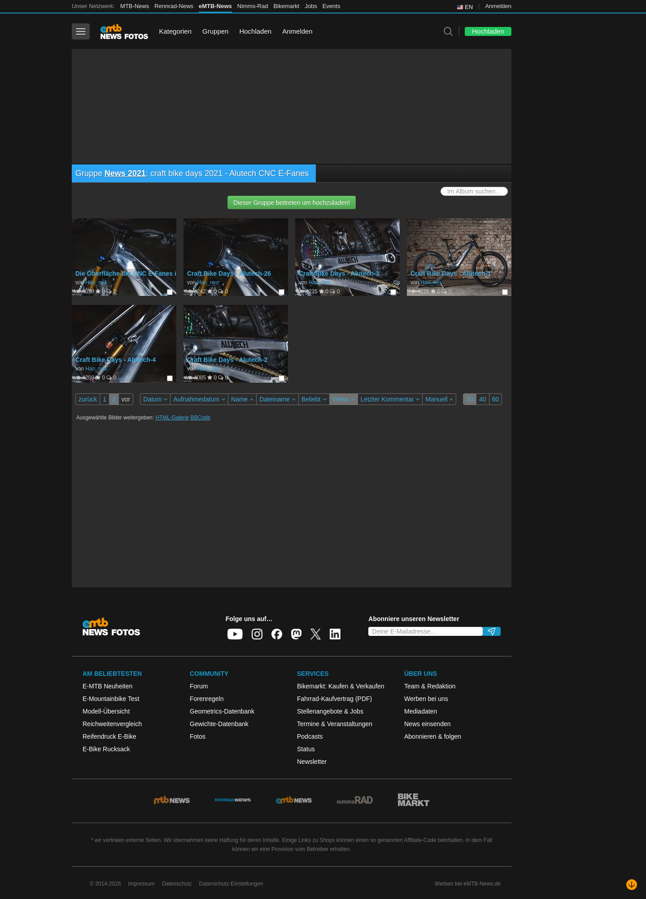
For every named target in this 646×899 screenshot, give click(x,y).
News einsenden (427, 723)
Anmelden (498, 6)
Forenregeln (207, 698)
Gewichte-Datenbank (219, 723)
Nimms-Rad (252, 6)
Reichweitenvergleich (112, 723)
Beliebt (314, 399)
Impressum (141, 884)
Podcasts (310, 736)
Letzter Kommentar (390, 399)
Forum (199, 686)
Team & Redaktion (429, 686)
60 (495, 399)
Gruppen (215, 31)
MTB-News (134, 6)
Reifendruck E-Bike (109, 736)
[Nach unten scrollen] (631, 884)
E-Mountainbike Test (111, 698)
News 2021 (125, 173)
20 (469, 399)
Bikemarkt (286, 6)
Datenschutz (177, 884)
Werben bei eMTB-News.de (468, 884)
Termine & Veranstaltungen (334, 723)
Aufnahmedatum (199, 399)
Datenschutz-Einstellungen (231, 884)
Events (331, 6)
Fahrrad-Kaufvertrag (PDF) (334, 698)
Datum (155, 399)
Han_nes (96, 282)
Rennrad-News (173, 6)
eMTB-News (215, 6)
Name (242, 399)
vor (126, 399)
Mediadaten (420, 711)
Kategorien (175, 31)
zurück (88, 399)
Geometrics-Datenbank (222, 711)
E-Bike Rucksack (106, 749)
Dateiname (277, 399)
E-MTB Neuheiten (107, 686)
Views (343, 399)
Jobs (311, 6)
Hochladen (255, 31)
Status (306, 749)
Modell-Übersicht (106, 711)
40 (482, 399)
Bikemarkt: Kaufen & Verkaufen (340, 686)
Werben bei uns (426, 698)
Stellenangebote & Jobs (330, 711)
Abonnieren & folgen (432, 736)
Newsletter (312, 761)
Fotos (197, 736)
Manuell (439, 399)
